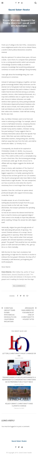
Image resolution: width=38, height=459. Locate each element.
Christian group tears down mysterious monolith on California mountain (10, 314)
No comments (19, 285)
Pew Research (27, 151)
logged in (13, 426)
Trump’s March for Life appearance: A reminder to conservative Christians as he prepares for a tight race (19, 379)
